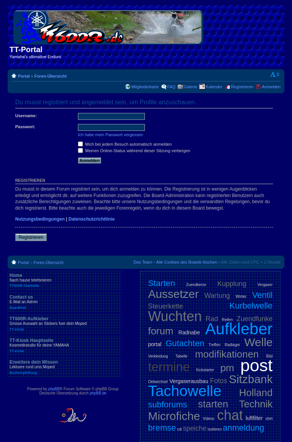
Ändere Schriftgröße (275, 74)
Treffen (214, 345)
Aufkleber (239, 329)
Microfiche (174, 416)
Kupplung (231, 284)
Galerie (190, 86)
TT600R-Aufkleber (65, 323)
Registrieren (242, 86)
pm (227, 368)
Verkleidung (158, 356)
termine (169, 367)
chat (230, 415)
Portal (24, 76)
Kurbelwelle (251, 305)
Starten (161, 283)
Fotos (218, 381)
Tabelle (181, 356)
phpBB (54, 389)
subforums (167, 404)
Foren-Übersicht (50, 76)
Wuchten (175, 316)
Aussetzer (173, 294)
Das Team (142, 262)
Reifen (227, 320)
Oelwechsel (158, 382)
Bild (269, 356)
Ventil (262, 295)
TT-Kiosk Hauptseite (65, 345)
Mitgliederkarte (145, 86)
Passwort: (25, 126)
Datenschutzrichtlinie (91, 219)
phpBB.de (98, 393)
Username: (26, 115)
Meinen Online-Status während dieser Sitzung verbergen (134, 150)
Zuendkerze (196, 285)
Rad (212, 319)
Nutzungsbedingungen (40, 219)
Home (65, 280)
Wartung (217, 295)
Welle (258, 342)
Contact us (65, 302)
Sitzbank (251, 379)
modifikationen (227, 354)
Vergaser (265, 285)
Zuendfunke (254, 319)
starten (213, 404)
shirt (269, 419)
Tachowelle (184, 391)
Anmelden (271, 86)
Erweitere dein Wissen (65, 367)
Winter (241, 296)
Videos (208, 419)
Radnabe (189, 332)
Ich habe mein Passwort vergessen (110, 134)
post (256, 365)
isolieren (215, 429)
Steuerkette (165, 306)
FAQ (171, 86)
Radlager (232, 345)
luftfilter (254, 418)
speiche (194, 428)
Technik (256, 404)
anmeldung (243, 427)
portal (154, 344)
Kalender (214, 86)
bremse (162, 427)
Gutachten (185, 343)
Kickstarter (205, 370)
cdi (179, 429)
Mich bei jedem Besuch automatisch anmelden (125, 144)
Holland (256, 392)
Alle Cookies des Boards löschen (186, 262)
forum (160, 331)
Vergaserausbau (189, 381)
